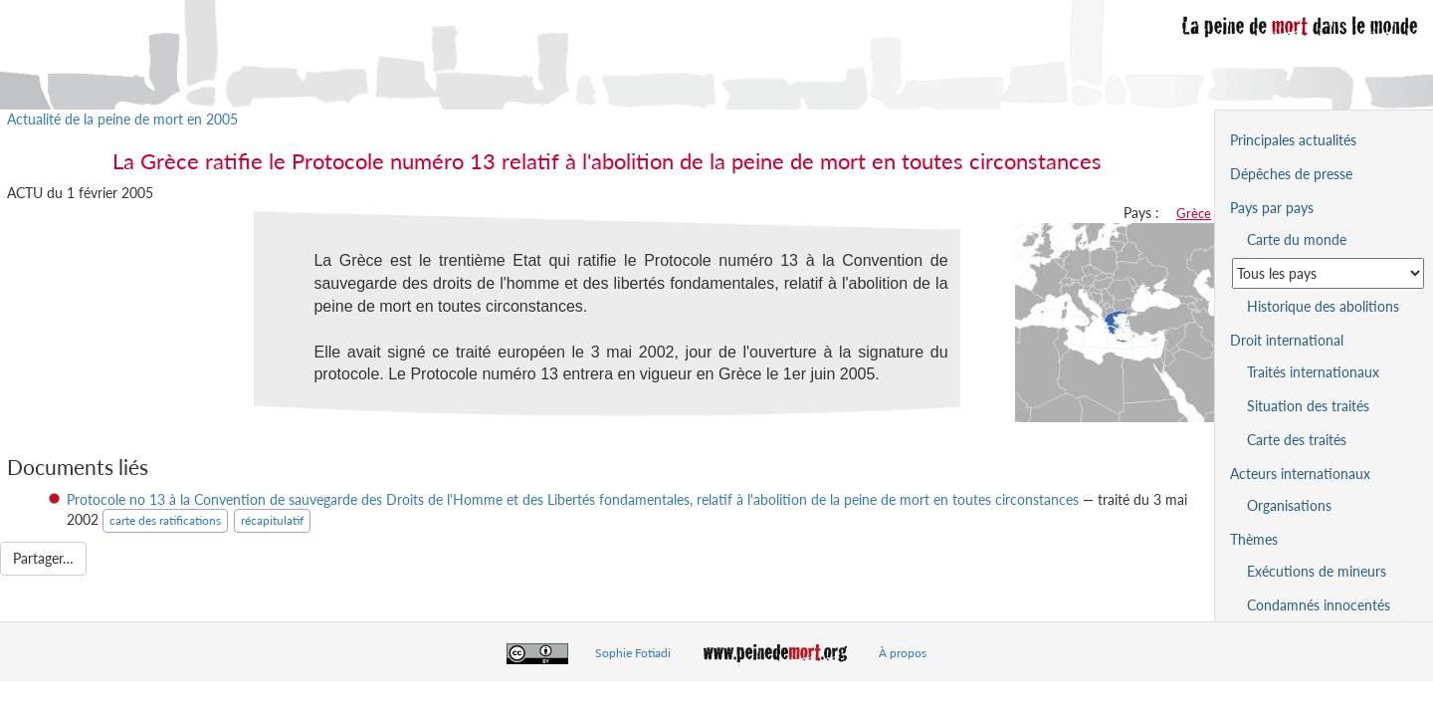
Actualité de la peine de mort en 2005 (122, 119)
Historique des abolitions (1323, 306)
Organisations (1289, 505)
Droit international (1286, 340)
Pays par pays (1272, 207)
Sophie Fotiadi (633, 652)
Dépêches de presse (1291, 173)
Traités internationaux (1313, 371)
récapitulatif (272, 520)
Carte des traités (1296, 439)
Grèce (1193, 213)
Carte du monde (1296, 239)
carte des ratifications (165, 520)
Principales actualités (1293, 139)
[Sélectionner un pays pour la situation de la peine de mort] (1328, 273)
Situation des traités (1308, 405)
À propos (902, 652)
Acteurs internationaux (1300, 473)
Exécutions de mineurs (1316, 571)
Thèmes (1254, 539)
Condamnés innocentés (1318, 605)
